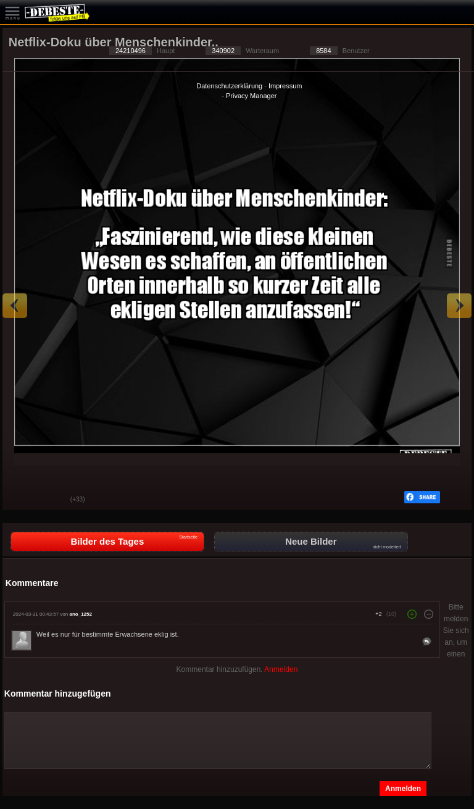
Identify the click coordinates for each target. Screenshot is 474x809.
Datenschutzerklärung (229, 86)
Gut (21, 500)
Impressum (285, 86)
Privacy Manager (251, 95)
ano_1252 (80, 614)
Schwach (51, 500)
